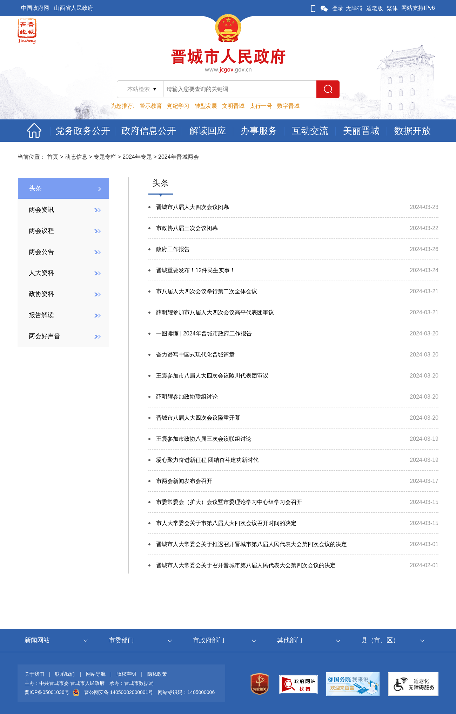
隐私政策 (157, 674)
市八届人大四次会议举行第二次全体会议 (206, 291)
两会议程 (41, 230)
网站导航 (96, 674)
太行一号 (261, 106)
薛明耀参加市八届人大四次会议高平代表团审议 (215, 312)
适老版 (374, 8)
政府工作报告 (173, 249)
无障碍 (354, 8)
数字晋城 (288, 106)
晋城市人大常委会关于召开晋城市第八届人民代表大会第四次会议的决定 (246, 565)
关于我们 (34, 674)
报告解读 (41, 315)
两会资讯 (41, 209)
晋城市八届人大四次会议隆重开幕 (198, 418)
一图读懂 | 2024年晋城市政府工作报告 (204, 333)
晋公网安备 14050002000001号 (118, 692)
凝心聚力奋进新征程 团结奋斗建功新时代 (207, 460)
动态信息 (76, 157)
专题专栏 (105, 157)
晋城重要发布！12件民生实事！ (195, 270)
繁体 (392, 8)
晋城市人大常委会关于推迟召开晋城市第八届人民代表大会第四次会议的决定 (251, 544)
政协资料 (41, 293)
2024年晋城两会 (178, 157)
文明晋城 (233, 106)
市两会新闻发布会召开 (184, 481)
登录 (337, 8)
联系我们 (65, 674)
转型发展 (206, 106)
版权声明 (126, 674)
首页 (52, 157)
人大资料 (41, 272)
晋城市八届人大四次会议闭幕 (192, 207)
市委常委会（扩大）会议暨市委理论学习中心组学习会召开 (229, 502)
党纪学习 (178, 106)
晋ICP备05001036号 (47, 692)
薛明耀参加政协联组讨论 (187, 397)
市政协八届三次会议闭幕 (187, 228)
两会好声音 (44, 336)
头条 (35, 188)
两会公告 (41, 251)
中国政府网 (35, 8)
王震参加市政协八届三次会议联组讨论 (204, 439)
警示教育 (151, 106)
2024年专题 (137, 157)
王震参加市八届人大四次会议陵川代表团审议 (212, 376)
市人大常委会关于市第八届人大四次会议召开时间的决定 (226, 523)
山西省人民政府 (73, 8)
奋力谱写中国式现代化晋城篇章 (195, 355)
